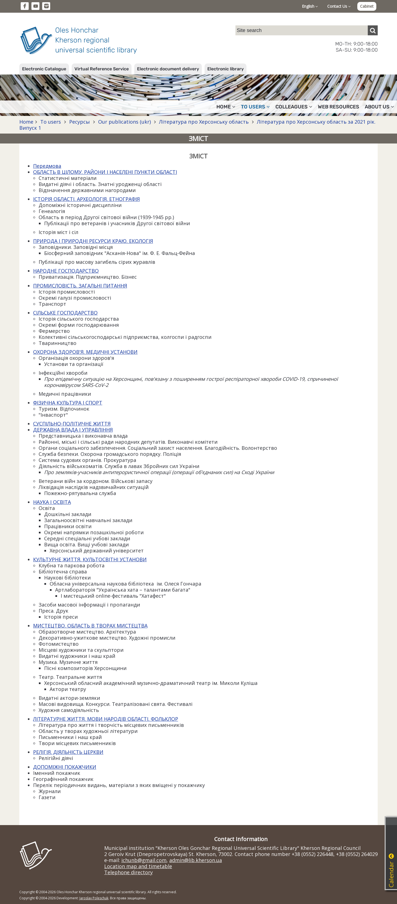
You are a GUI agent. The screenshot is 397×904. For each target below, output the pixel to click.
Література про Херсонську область (204, 121)
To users (50, 121)
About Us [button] (379, 107)
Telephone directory (128, 872)
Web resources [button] (338, 107)
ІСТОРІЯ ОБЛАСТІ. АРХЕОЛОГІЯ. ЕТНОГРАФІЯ (86, 199)
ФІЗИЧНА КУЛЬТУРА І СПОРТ (67, 402)
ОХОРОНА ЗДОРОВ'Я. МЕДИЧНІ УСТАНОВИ (85, 352)
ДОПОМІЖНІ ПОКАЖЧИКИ (64, 767)
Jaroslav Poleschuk (93, 898)
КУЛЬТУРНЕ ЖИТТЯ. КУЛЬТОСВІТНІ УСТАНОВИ (90, 559)
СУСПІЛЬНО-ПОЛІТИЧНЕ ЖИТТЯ (72, 423)
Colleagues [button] (293, 107)
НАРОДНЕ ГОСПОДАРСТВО (66, 270)
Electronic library (225, 68)
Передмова (47, 166)
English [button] (310, 6)
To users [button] (255, 107)
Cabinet (367, 6)
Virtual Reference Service (101, 68)
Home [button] (225, 107)
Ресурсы (79, 121)
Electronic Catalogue (44, 68)
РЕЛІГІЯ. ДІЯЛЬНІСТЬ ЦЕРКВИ (68, 752)
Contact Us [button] (339, 6)
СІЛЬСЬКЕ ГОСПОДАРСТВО (65, 312)
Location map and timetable (138, 866)
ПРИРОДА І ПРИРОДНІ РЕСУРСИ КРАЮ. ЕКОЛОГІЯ (93, 241)
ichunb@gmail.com (144, 860)
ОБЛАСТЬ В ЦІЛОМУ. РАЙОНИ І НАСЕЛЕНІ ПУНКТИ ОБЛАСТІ (105, 172)
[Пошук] (373, 30)
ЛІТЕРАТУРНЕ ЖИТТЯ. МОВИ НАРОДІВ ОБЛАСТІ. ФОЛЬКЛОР (105, 719)
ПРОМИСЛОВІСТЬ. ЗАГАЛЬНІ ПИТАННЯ (80, 285)
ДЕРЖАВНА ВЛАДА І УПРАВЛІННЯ (73, 429)
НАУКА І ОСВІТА (52, 502)
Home (26, 121)
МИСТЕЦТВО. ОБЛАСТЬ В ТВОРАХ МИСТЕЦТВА (90, 625)
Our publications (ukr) (124, 121)
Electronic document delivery (168, 68)
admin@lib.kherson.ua (195, 860)
